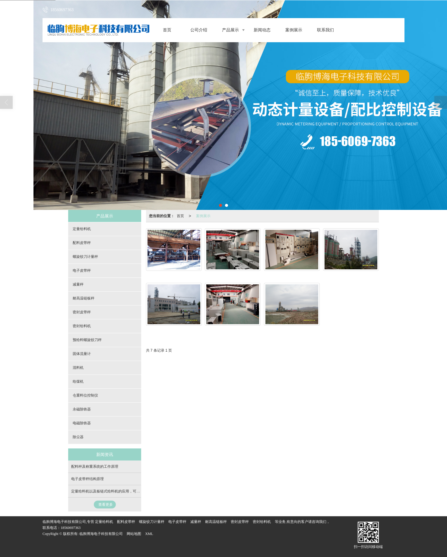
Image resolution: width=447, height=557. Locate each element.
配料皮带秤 (82, 243)
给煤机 (78, 381)
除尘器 (78, 437)
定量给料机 (82, 229)
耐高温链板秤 (83, 298)
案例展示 (293, 30)
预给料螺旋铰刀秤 (87, 340)
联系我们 (325, 30)
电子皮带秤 (82, 270)
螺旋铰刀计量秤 (85, 257)
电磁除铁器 (82, 423)
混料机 (78, 368)
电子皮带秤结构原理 (87, 479)
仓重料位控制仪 (85, 395)
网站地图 (134, 534)
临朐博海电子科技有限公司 (101, 534)
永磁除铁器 (82, 409)
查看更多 (105, 504)
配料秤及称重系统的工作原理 (94, 466)
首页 (167, 30)
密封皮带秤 (82, 312)
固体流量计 (82, 354)
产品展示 (230, 30)
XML (149, 534)
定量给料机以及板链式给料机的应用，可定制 (107, 491)
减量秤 (78, 284)
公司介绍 (198, 30)
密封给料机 (82, 326)
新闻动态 (262, 30)
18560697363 (71, 528)
